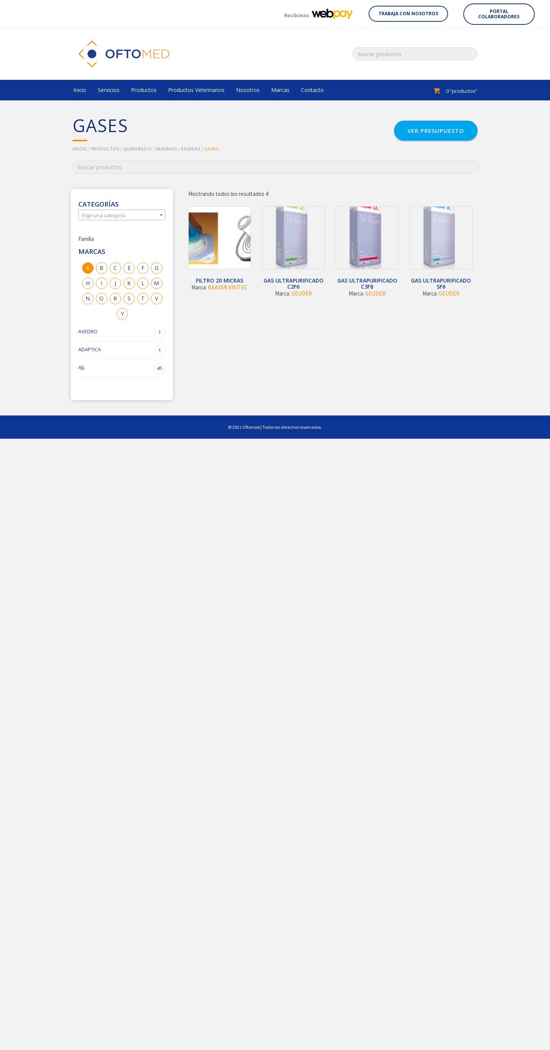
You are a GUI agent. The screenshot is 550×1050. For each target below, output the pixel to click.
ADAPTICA (121, 351)
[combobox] (121, 215)
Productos (105, 149)
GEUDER (301, 293)
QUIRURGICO (137, 149)
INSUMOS (166, 149)
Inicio (80, 149)
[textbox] (122, 215)
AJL (121, 369)
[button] (408, 14)
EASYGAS (191, 149)
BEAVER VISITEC (227, 287)
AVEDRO (121, 333)
